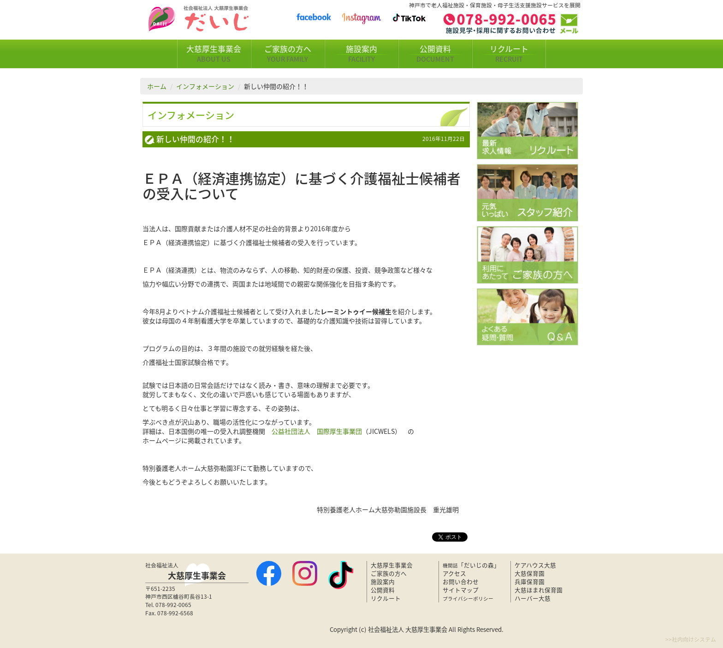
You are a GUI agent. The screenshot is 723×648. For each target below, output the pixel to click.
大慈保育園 (530, 573)
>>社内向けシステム (690, 639)
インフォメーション (205, 86)
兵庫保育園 (530, 581)
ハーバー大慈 (533, 598)
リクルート (509, 54)
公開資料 (435, 54)
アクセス (454, 573)
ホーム (156, 86)
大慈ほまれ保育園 (539, 589)
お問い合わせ (461, 581)
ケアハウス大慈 (535, 564)
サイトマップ (461, 589)
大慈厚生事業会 (214, 54)
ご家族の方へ (288, 54)
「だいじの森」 (471, 564)
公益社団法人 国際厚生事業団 (317, 431)
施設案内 (361, 54)
